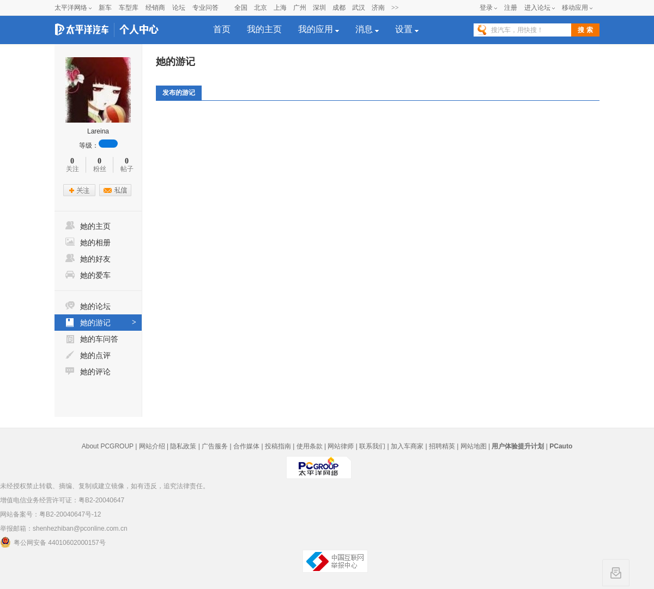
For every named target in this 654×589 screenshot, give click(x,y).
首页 (222, 29)
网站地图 (474, 446)
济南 (378, 7)
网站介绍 (152, 446)
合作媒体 (246, 446)
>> (395, 7)
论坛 (178, 7)
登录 (486, 7)
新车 (105, 7)
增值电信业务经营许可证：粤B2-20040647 (62, 500)
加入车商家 (407, 446)
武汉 (358, 7)
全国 (240, 7)
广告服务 (215, 446)
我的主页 (264, 29)
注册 (510, 7)
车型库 (128, 7)
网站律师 (341, 446)
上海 (280, 7)
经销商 (155, 7)
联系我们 (372, 446)
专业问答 (205, 7)
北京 (260, 7)
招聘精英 (442, 446)
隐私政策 (183, 446)
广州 (299, 7)
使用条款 (309, 446)
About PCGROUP (108, 446)
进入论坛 (537, 7)
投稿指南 (278, 446)
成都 (339, 7)
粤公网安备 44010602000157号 (53, 542)
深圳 (319, 7)
